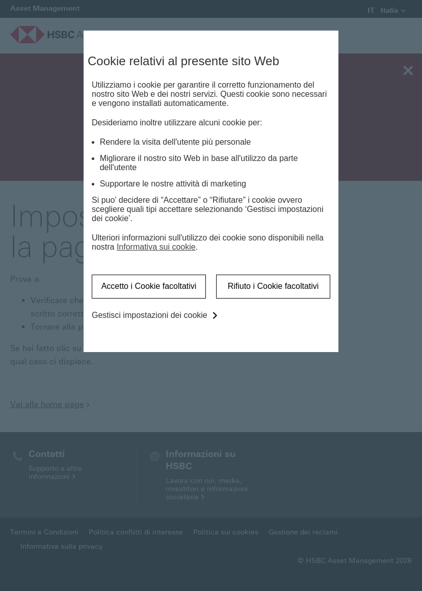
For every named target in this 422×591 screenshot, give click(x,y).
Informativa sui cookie (156, 247)
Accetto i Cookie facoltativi (149, 286)
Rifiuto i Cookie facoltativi (273, 286)
